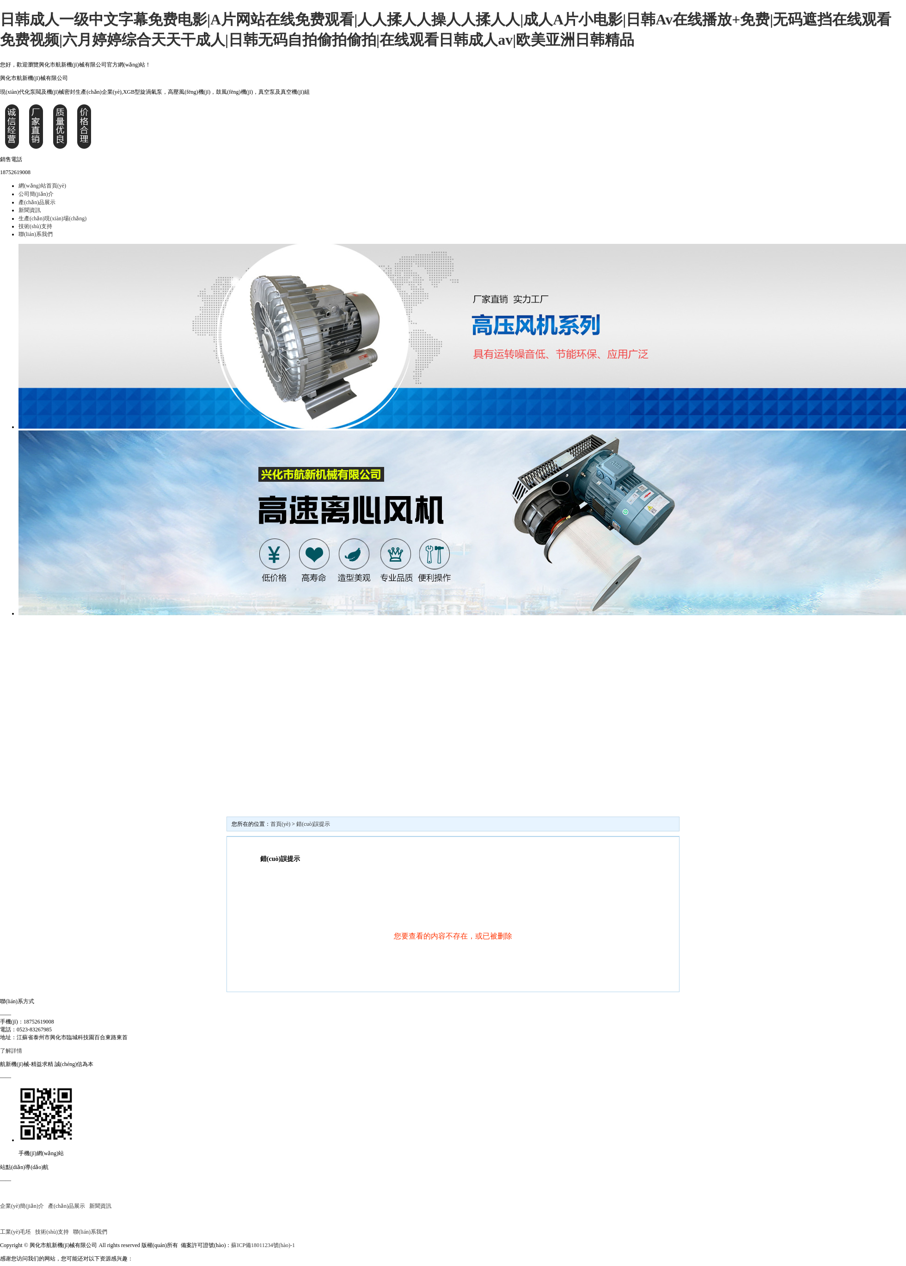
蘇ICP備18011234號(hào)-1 (263, 1245)
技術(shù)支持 (35, 226)
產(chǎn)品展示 (36, 202)
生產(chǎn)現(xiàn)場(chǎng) (52, 218)
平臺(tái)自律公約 (317, 1245)
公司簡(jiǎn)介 (36, 194)
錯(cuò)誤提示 (313, 824)
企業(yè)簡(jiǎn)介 (22, 1206)
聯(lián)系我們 (35, 234)
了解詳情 (11, 1051)
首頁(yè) (280, 824)
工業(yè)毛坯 (15, 1232)
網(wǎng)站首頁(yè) (42, 185)
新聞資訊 (29, 210)
